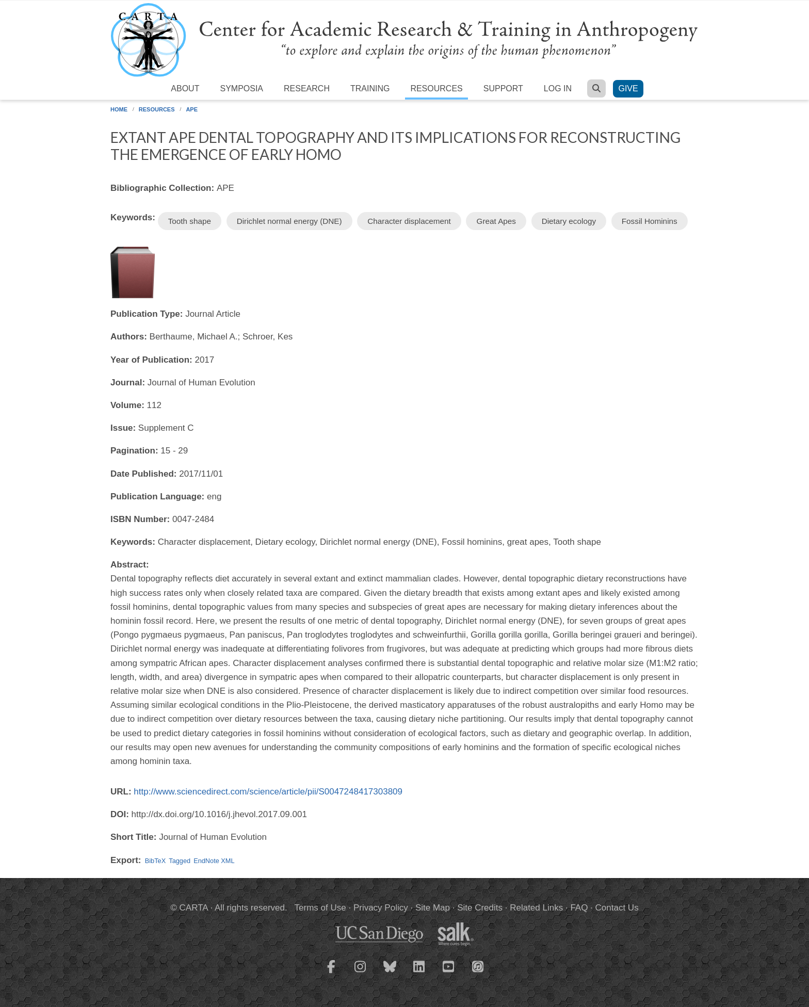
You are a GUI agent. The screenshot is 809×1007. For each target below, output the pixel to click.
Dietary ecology (569, 221)
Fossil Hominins (649, 221)
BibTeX (155, 861)
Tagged (179, 861)
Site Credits (480, 908)
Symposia (241, 88)
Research (307, 88)
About (185, 88)
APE (192, 109)
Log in (558, 88)
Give (628, 88)
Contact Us (617, 908)
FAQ (579, 908)
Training (370, 88)
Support (503, 88)
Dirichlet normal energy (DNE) (289, 221)
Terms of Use (320, 908)
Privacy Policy (380, 908)
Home (118, 109)
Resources (436, 88)
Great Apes (496, 221)
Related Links (536, 908)
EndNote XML (213, 861)
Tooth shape (189, 221)
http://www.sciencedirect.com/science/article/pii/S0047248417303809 (268, 792)
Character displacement (409, 221)
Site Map (432, 908)
